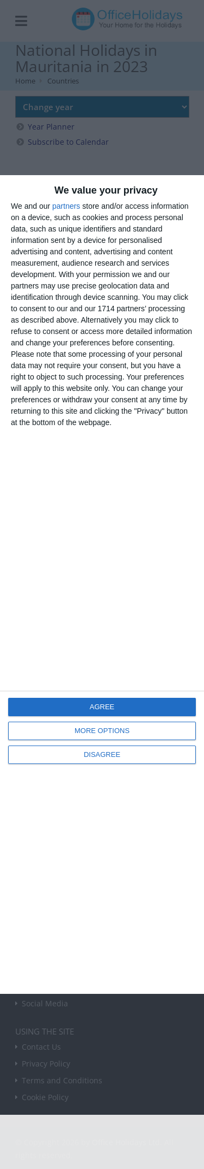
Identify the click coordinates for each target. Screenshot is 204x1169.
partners (66, 206)
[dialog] (102, 584)
